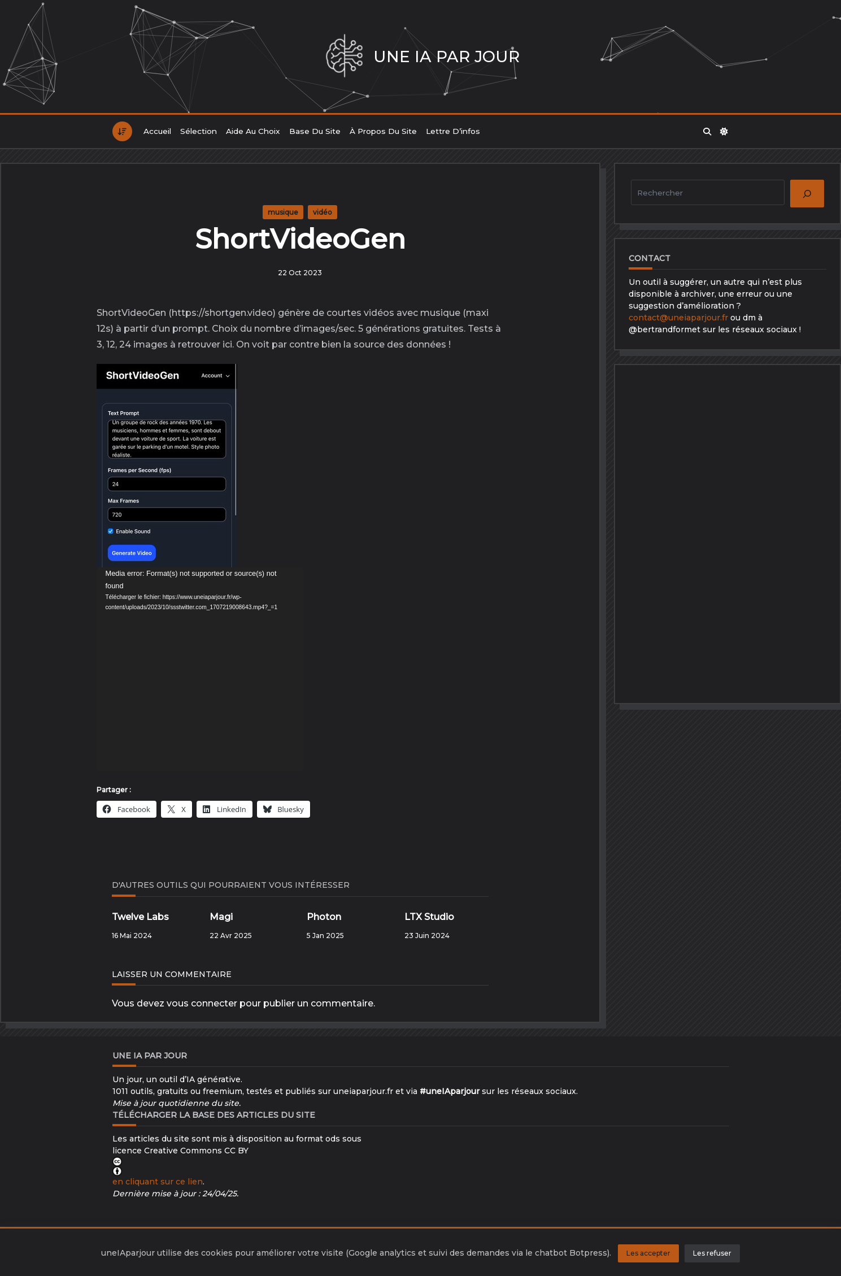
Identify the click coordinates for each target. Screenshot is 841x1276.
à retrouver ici (201, 344)
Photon (324, 917)
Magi (221, 917)
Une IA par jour (446, 56)
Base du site (315, 131)
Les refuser (712, 1253)
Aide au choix (253, 131)
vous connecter (202, 1003)
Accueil (157, 131)
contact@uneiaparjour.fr (678, 318)
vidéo (322, 212)
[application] (200, 669)
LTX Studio (429, 917)
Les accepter (648, 1253)
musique (283, 212)
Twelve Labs (140, 917)
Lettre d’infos (453, 131)
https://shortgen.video (222, 312)
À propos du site (383, 131)
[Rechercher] (807, 193)
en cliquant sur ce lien (157, 1182)
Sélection (198, 131)
